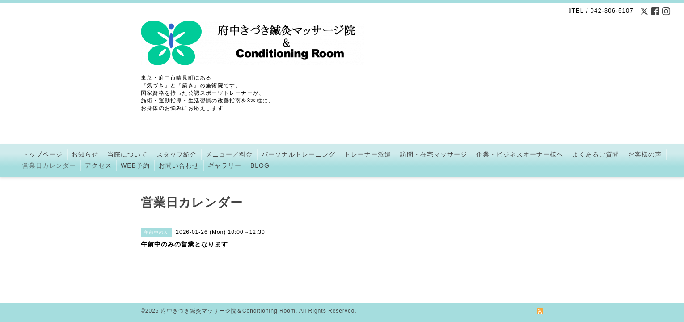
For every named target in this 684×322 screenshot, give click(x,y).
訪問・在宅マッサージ (433, 154)
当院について (127, 154)
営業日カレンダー (49, 165)
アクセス (98, 165)
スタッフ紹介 (176, 154)
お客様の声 (645, 154)
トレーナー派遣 (367, 154)
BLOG (260, 165)
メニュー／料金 (229, 154)
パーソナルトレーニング (298, 154)
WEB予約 (135, 165)
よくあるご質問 (595, 154)
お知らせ (85, 154)
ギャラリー (224, 165)
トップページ (42, 154)
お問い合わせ (179, 165)
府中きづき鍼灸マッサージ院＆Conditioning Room (228, 300)
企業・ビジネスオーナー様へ (519, 154)
